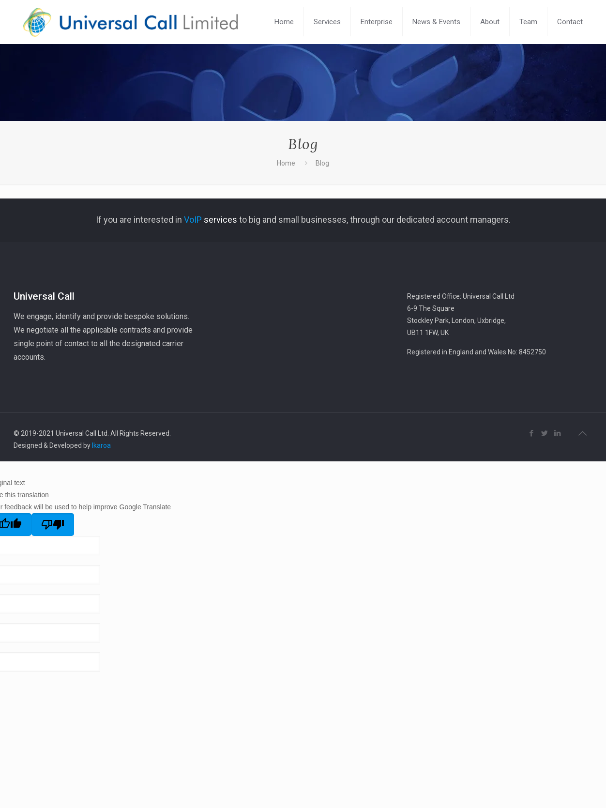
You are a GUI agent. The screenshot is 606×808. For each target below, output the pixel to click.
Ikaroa (101, 445)
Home (286, 163)
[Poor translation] (52, 524)
